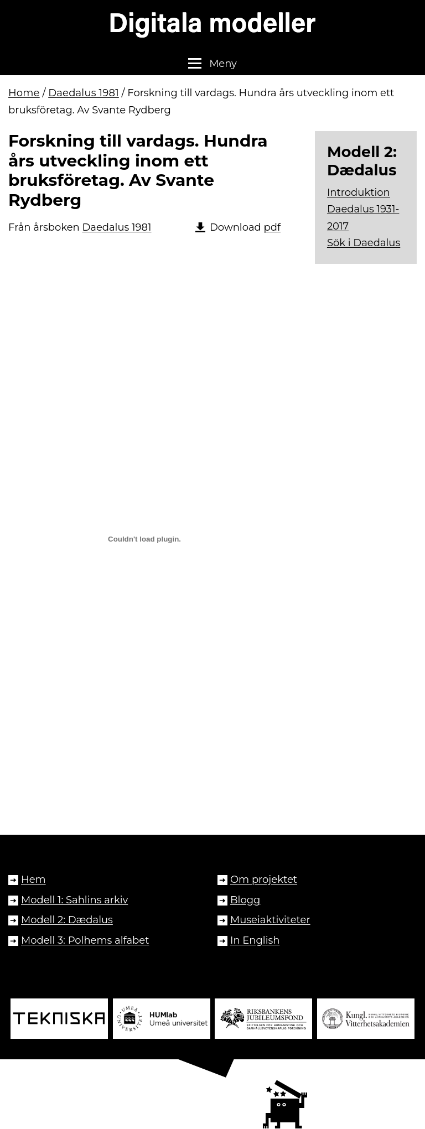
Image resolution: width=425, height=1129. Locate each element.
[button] (212, 63)
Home (24, 93)
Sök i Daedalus (363, 243)
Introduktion (358, 192)
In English (255, 940)
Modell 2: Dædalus (67, 920)
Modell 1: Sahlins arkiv (74, 900)
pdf (272, 227)
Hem (33, 879)
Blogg (245, 900)
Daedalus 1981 (83, 93)
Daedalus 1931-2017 (363, 217)
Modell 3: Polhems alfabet (85, 940)
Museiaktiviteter (270, 920)
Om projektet (263, 879)
